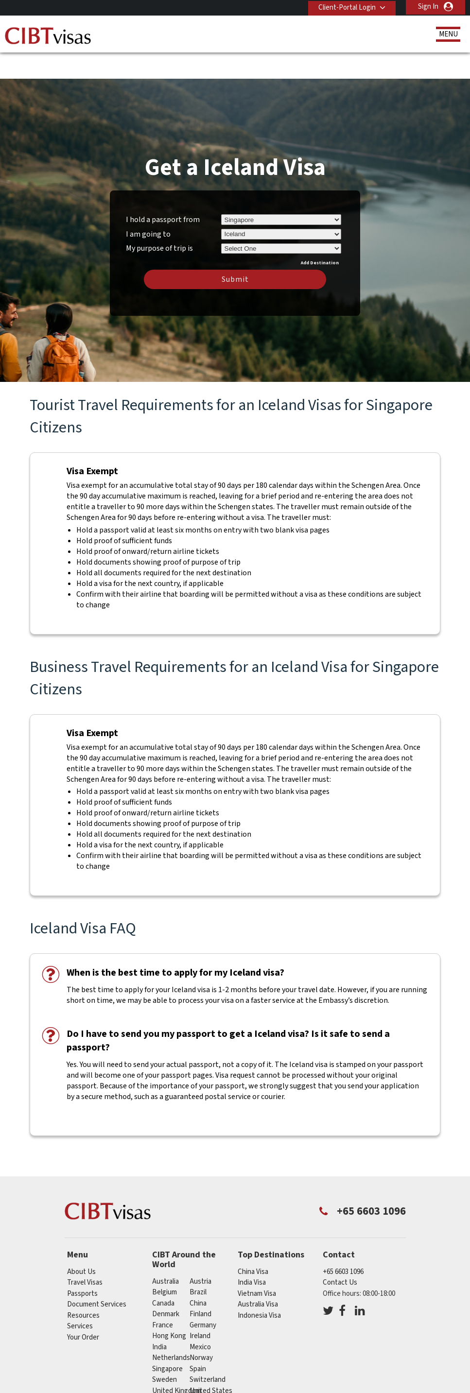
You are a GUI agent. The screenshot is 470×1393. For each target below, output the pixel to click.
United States (211, 1362)
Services (80, 1298)
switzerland (208, 1351)
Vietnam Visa (257, 1265)
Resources (83, 1287)
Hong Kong (169, 1308)
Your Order (83, 1309)
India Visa (252, 1254)
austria (200, 1253)
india (159, 1318)
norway (201, 1329)
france (162, 1296)
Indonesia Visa (259, 1287)
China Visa (253, 1243)
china (198, 1275)
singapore (167, 1340)
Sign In (428, 6)
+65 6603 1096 (343, 1243)
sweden (164, 1351)
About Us (81, 1243)
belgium (164, 1264)
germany (203, 1296)
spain (198, 1340)
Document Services (96, 1276)
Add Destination (320, 234)
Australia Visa (258, 1276)
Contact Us (340, 1254)
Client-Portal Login (345, 6)
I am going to (148, 205)
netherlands (171, 1329)
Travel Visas (85, 1254)
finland (200, 1286)
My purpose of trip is (159, 219)
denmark (165, 1286)
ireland (200, 1308)
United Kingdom (176, 1362)
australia (165, 1253)
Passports (82, 1265)
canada (163, 1275)
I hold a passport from (163, 191)
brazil (198, 1264)
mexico (200, 1318)
